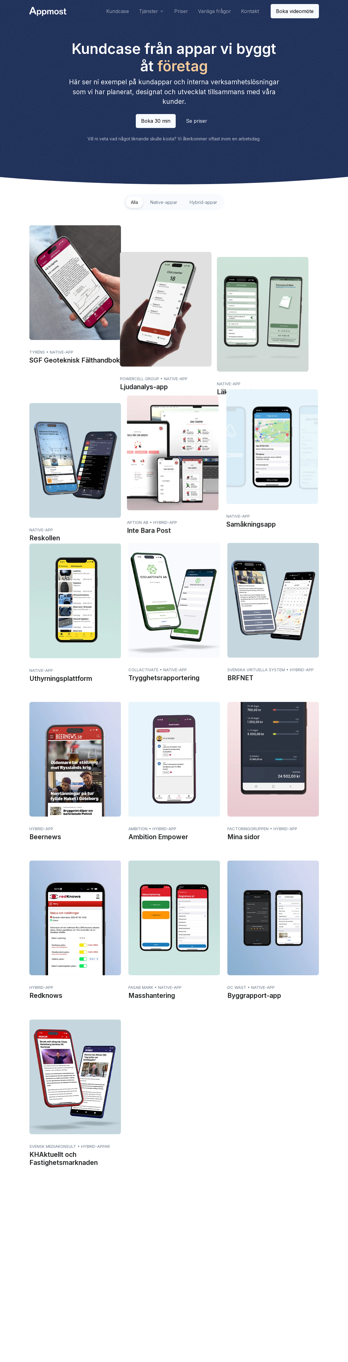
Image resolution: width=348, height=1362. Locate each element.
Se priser (196, 121)
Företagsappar (230, 1254)
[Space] (48, 1243)
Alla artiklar (226, 1294)
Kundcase (114, 1254)
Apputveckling (174, 1254)
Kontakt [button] (250, 11)
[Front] (48, 11)
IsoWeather (118, 1304)
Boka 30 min (155, 121)
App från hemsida (177, 1264)
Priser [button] (181, 11)
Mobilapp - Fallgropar (237, 1284)
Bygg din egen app (179, 1274)
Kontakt (111, 1284)
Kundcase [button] (117, 11)
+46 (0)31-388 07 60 (54, 1280)
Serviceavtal (172, 1284)
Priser (109, 1264)
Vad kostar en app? (235, 1264)
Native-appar (163, 202)
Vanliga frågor (118, 1274)
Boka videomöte (295, 11)
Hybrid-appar (203, 202)
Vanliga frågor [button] (214, 11)
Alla (134, 202)
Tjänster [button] (148, 11)
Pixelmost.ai (174, 1294)
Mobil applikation (232, 1274)
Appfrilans (117, 1294)
